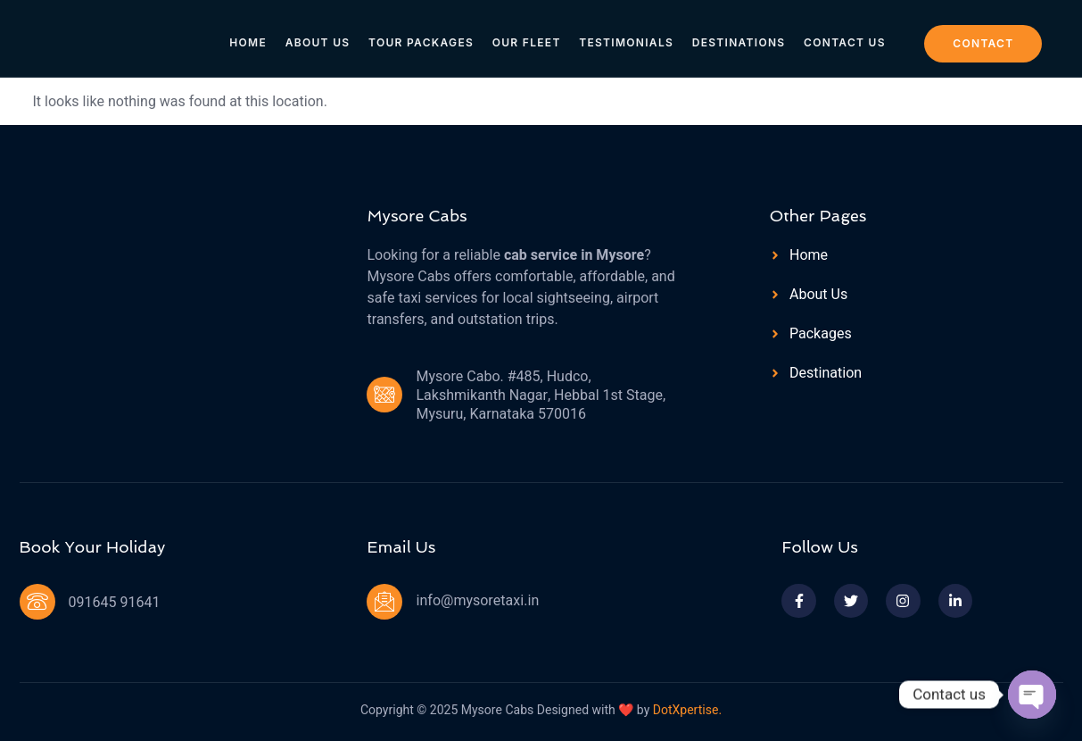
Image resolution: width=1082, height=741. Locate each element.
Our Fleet (526, 37)
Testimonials (626, 37)
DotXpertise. (685, 710)
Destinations (738, 37)
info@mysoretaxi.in (477, 601)
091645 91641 (115, 602)
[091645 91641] (37, 602)
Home (250, 37)
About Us (318, 37)
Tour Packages (422, 37)
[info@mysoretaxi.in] (384, 602)
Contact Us (843, 37)
